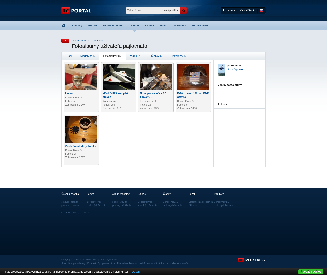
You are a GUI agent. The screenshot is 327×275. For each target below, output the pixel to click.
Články (149, 25)
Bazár (163, 25)
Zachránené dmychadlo (80, 146)
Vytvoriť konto (247, 10)
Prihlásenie (229, 10)
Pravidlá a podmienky (73, 263)
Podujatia (180, 25)
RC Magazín (200, 25)
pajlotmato (97, 40)
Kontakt (91, 263)
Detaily (136, 271)
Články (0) (157, 55)
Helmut (69, 93)
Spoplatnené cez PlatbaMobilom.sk (117, 263)
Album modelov (113, 25)
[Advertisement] (238, 129)
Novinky (77, 25)
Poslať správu (235, 69)
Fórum (92, 25)
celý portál (170, 10)
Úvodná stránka (80, 40)
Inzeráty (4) (179, 55)
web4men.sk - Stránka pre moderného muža (163, 263)
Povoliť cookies (311, 271)
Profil (69, 55)
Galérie (134, 25)
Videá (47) (136, 55)
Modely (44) (87, 55)
